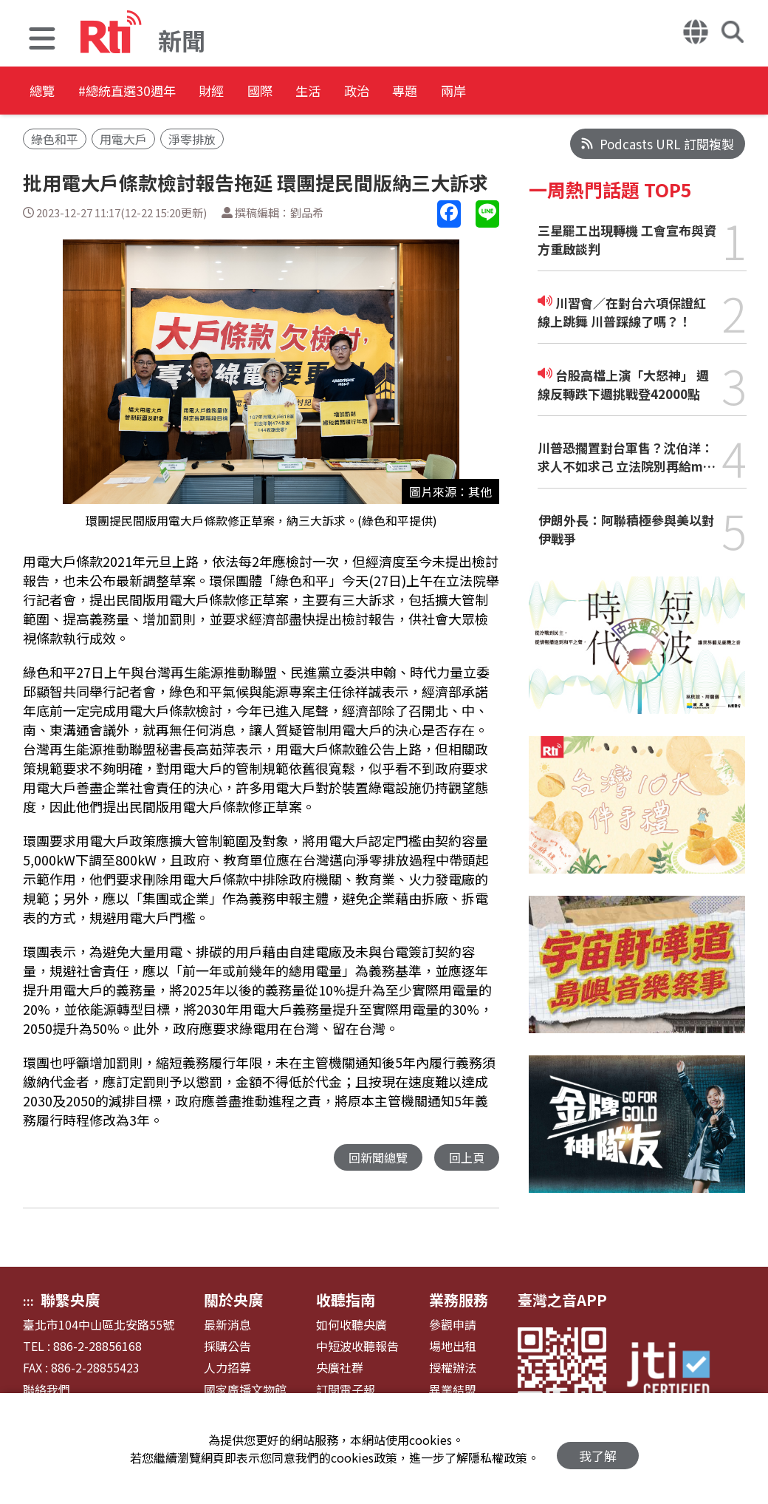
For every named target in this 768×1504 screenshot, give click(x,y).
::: (28, 1301)
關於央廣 (233, 1299)
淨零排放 (192, 139)
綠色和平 (54, 139)
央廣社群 (339, 1368)
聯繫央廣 (70, 1299)
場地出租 (452, 1346)
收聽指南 (345, 1299)
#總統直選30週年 (153, 92)
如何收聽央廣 (351, 1325)
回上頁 (465, 1158)
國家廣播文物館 (245, 1390)
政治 (461, 92)
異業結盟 (452, 1390)
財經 (261, 92)
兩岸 (593, 92)
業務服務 (458, 1299)
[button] (42, 40)
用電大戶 (123, 139)
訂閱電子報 (345, 1390)
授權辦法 (452, 1368)
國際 (328, 92)
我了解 (598, 1449)
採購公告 (227, 1346)
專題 (527, 92)
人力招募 (227, 1368)
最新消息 (227, 1325)
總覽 (44, 92)
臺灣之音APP (562, 1299)
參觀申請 (452, 1325)
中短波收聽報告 (357, 1346)
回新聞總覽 (374, 1158)
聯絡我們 (46, 1390)
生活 (394, 92)
